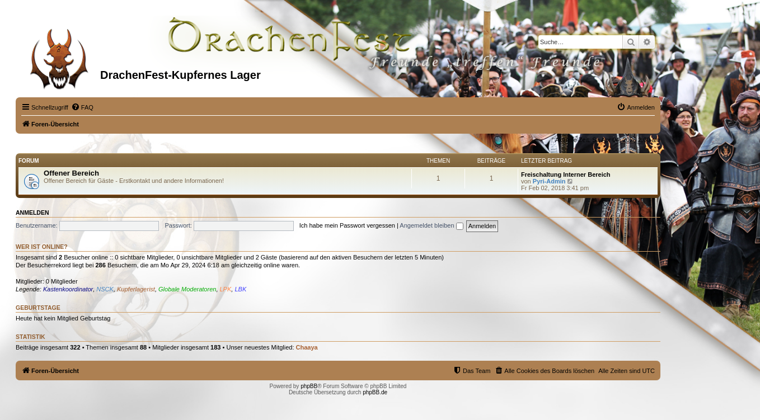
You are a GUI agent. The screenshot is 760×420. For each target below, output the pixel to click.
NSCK (105, 289)
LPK (226, 289)
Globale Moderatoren (187, 289)
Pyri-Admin (549, 181)
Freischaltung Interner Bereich (566, 174)
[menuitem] (82, 107)
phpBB (309, 386)
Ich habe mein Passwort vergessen (347, 225)
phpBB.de (375, 392)
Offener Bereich (71, 173)
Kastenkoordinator (68, 289)
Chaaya (307, 347)
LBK (240, 289)
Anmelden (32, 212)
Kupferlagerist (136, 289)
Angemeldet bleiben (431, 225)
